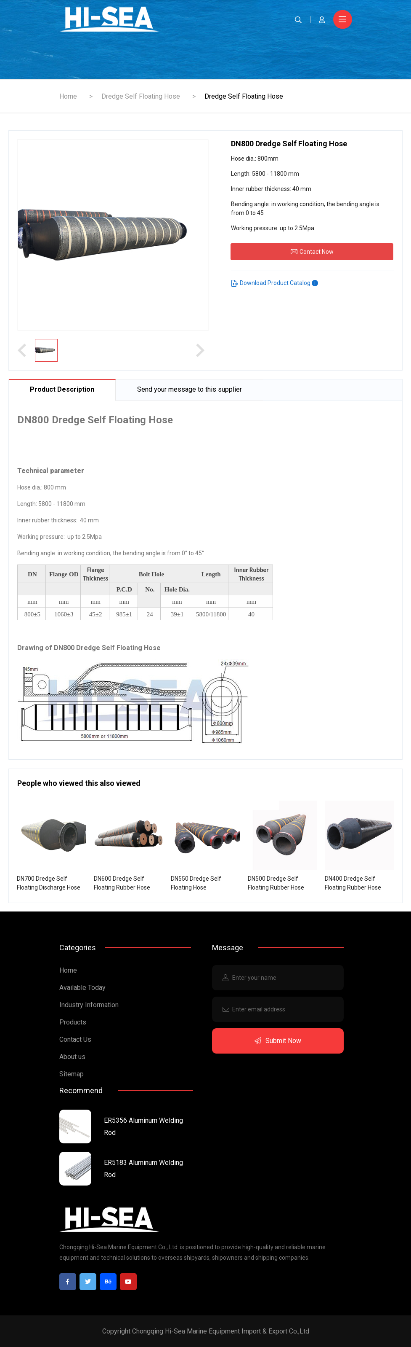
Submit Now (278, 1041)
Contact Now (312, 251)
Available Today (82, 988)
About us (72, 1057)
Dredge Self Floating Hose (140, 96)
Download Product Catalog (274, 283)
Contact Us (75, 1039)
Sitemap (71, 1074)
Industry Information (89, 1005)
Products (72, 1022)
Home (68, 96)
